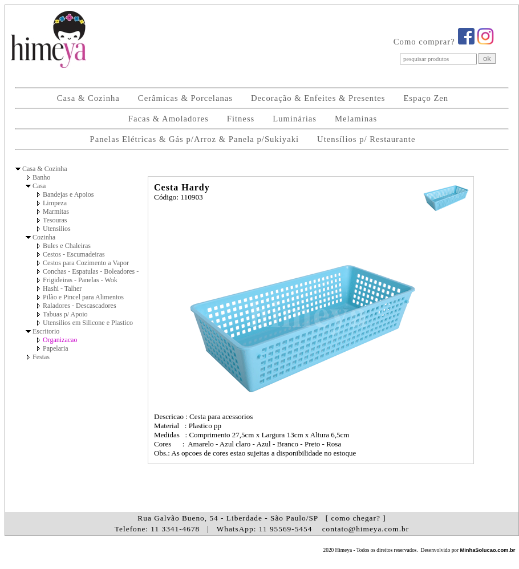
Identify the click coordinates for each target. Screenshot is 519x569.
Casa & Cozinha (88, 98)
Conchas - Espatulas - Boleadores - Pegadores (106, 271)
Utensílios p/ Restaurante (366, 139)
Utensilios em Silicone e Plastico (88, 323)
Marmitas (56, 212)
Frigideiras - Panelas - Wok (80, 280)
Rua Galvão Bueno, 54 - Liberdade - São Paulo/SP (261, 518)
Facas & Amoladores (168, 118)
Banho (41, 177)
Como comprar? (424, 41)
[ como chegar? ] (356, 518)
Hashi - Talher (62, 288)
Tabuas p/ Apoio (65, 314)
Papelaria (55, 348)
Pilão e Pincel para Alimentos (83, 297)
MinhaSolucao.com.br (487, 550)
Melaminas (356, 118)
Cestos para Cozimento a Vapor (86, 263)
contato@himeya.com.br (365, 529)
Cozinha (44, 237)
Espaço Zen (425, 98)
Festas (41, 357)
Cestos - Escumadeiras (74, 254)
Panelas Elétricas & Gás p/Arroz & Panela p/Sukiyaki (194, 139)
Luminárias (295, 118)
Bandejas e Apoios (68, 194)
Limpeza (55, 203)
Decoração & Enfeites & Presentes (318, 98)
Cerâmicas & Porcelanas (185, 98)
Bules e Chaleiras (67, 246)
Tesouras (55, 220)
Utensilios (57, 229)
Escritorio (46, 331)
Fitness (241, 118)
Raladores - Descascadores (79, 306)
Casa (39, 186)
